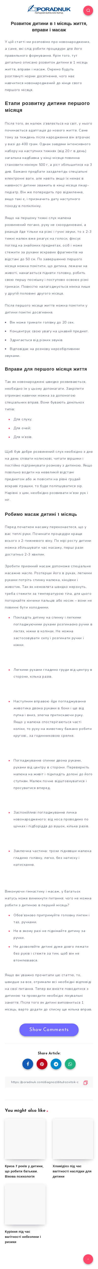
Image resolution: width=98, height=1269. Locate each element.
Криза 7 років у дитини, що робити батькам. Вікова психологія (24, 1171)
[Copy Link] (49, 1082)
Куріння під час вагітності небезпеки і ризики (23, 1237)
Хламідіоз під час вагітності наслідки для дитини (72, 1171)
